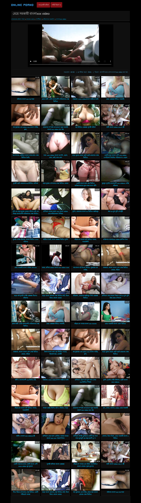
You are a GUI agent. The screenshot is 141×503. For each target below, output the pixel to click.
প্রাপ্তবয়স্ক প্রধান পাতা (18, 19)
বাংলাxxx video (61, 19)
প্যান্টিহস (38, 19)
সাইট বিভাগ (56, 5)
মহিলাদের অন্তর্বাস (48, 19)
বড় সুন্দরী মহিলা (43, 5)
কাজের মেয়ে (30, 19)
